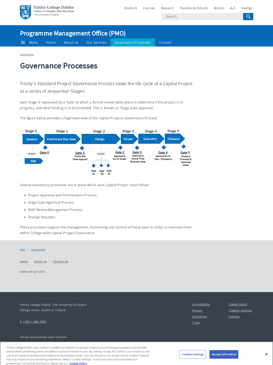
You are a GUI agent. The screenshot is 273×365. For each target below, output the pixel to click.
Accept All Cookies (224, 356)
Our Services (96, 42)
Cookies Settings (240, 310)
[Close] (266, 356)
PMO (22, 249)
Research (167, 8)
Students (130, 8)
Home (51, 42)
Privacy (197, 310)
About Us (71, 42)
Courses (149, 8)
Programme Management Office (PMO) (73, 33)
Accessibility (201, 304)
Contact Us (60, 261)
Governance (27, 54)
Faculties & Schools (194, 8)
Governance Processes (133, 42)
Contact (165, 42)
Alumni (219, 8)
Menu (29, 42)
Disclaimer (199, 316)
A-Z (232, 8)
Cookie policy (238, 304)
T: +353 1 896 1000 (33, 321)
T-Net (196, 322)
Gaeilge (246, 8)
